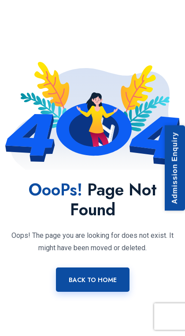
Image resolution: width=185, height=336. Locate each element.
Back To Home (93, 279)
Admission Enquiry (174, 168)
